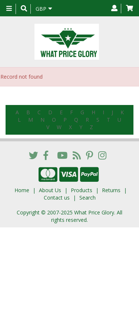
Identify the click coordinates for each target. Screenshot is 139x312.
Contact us (57, 197)
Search (87, 197)
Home (21, 190)
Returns (111, 190)
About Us (50, 190)
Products (81, 190)
